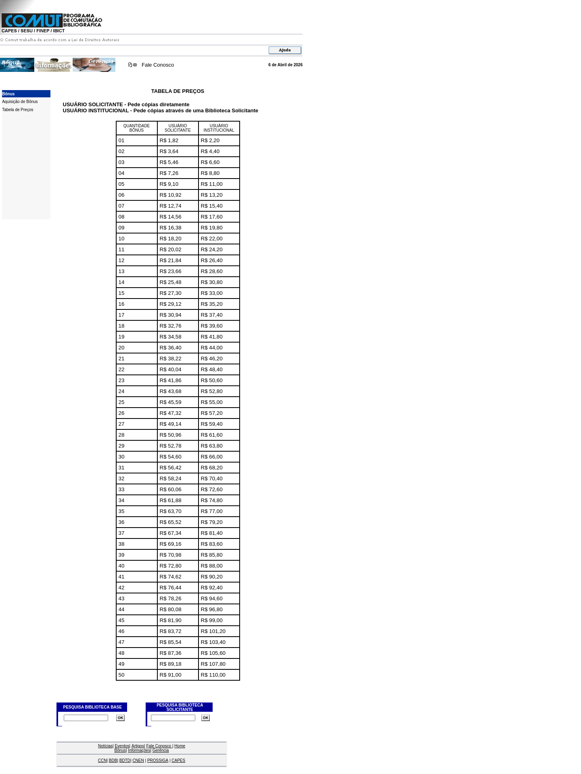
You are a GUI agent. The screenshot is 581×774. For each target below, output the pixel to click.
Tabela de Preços (17, 109)
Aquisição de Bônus (20, 101)
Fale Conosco (158, 65)
